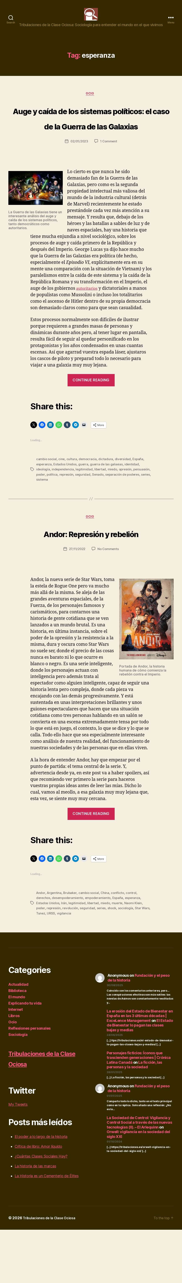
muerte (119, 956)
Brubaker (71, 946)
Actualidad (18, 1037)
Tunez (50, 966)
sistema (68, 517)
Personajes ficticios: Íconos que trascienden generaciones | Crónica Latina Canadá (139, 1111)
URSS (61, 966)
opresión (128, 507)
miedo (115, 507)
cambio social (46, 497)
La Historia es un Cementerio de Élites (47, 1229)
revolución (72, 961)
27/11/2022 (77, 603)
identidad (134, 502)
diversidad (124, 497)
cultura (72, 497)
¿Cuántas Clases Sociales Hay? (41, 1209)
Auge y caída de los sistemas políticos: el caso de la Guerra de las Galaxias (91, 140)
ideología (43, 507)
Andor (41, 946)
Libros (13, 1069)
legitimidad (85, 507)
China (107, 946)
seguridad (103, 512)
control (134, 946)
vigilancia (74, 966)
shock (114, 961)
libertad (102, 507)
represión (86, 512)
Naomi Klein (136, 956)
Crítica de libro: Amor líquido (38, 1199)
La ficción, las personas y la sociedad (134, 1118)
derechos (43, 951)
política (71, 512)
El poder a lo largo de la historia (41, 1190)
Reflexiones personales (29, 1081)
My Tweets (18, 1157)
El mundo (16, 1050)
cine (62, 497)
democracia (88, 497)
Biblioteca (17, 1044)
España (139, 497)
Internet (15, 1063)
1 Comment (109, 179)
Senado (118, 512)
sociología (128, 961)
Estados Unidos (66, 502)
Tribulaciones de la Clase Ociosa (43, 1111)
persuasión (44, 512)
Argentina (55, 946)
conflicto (120, 946)
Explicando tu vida (25, 1056)
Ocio (91, 101)
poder (59, 512)
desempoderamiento (69, 951)
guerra (85, 502)
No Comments (109, 603)
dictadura (107, 497)
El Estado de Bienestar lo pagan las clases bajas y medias (140, 1078)
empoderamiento (100, 951)
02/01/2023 (78, 179)
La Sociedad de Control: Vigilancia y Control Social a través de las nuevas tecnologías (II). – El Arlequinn (139, 1176)
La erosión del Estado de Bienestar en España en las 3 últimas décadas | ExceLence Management (140, 1069)
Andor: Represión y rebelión (91, 578)
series (55, 517)
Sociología (17, 1088)
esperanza (44, 502)
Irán (64, 956)
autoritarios (88, 326)
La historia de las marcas (35, 1219)
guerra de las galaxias (108, 502)
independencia (63, 507)
